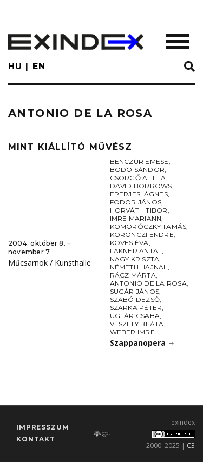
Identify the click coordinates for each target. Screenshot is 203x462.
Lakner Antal (136, 251)
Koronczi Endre (142, 234)
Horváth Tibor (139, 210)
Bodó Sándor (137, 170)
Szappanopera (142, 343)
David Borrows (141, 186)
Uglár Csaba (135, 316)
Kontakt (35, 439)
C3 (191, 445)
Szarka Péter (136, 307)
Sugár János (135, 291)
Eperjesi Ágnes (139, 194)
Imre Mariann (136, 218)
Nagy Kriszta (135, 259)
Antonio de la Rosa (148, 283)
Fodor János (136, 202)
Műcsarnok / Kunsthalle (49, 263)
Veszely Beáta (137, 324)
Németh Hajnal (139, 267)
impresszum (42, 427)
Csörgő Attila (138, 178)
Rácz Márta (133, 275)
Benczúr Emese (139, 161)
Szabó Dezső (135, 299)
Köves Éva (129, 243)
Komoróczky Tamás (148, 226)
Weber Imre (132, 332)
